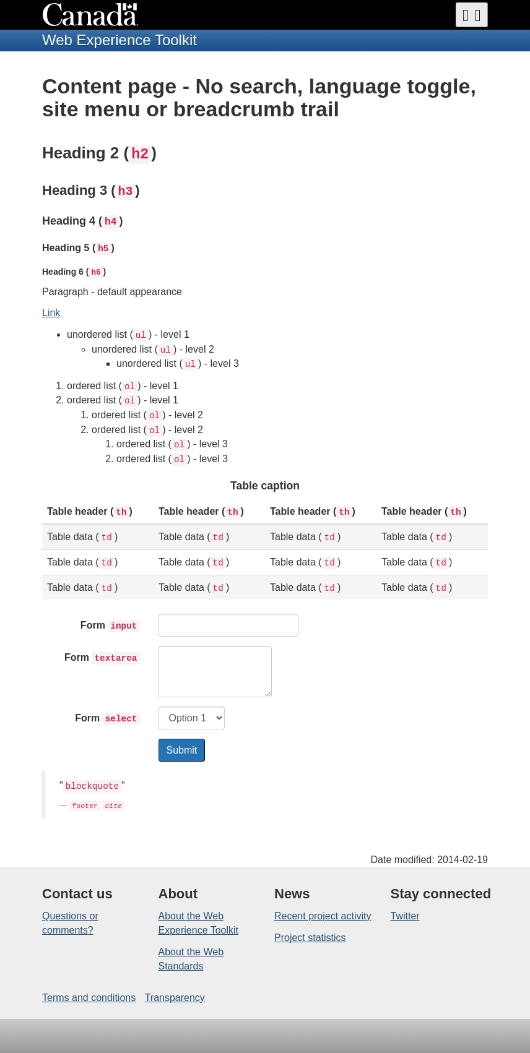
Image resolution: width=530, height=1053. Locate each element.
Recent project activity (322, 916)
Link (51, 312)
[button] (472, 14)
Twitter (405, 916)
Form (110, 626)
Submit (182, 750)
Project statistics (310, 937)
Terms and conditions (89, 997)
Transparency (175, 997)
